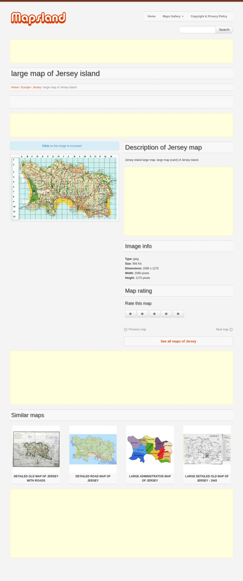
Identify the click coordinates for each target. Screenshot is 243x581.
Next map (222, 329)
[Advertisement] (121, 51)
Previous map (137, 329)
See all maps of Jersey (178, 341)
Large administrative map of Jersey (150, 478)
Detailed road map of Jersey (93, 478)
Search (224, 30)
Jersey (37, 87)
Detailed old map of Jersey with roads (36, 478)
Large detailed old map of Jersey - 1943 (207, 478)
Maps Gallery (173, 16)
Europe (25, 87)
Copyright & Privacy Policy (209, 16)
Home (151, 16)
